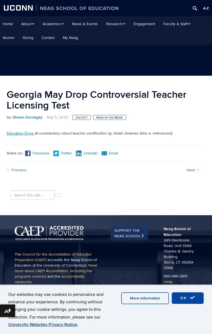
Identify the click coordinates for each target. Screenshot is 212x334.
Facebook (37, 153)
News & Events (85, 24)
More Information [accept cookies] (145, 298)
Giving (28, 37)
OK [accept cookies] (187, 297)
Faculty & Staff (176, 24)
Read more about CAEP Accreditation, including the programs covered (56, 271)
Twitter (63, 153)
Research (115, 24)
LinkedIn (87, 153)
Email (110, 153)
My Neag (70, 37)
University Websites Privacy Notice (42, 324)
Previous (16, 170)
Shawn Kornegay (28, 117)
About (27, 24)
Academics (53, 24)
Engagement (144, 24)
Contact (48, 37)
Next (193, 170)
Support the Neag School (127, 233)
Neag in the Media (109, 117)
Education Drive (20, 133)
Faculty (82, 117)
